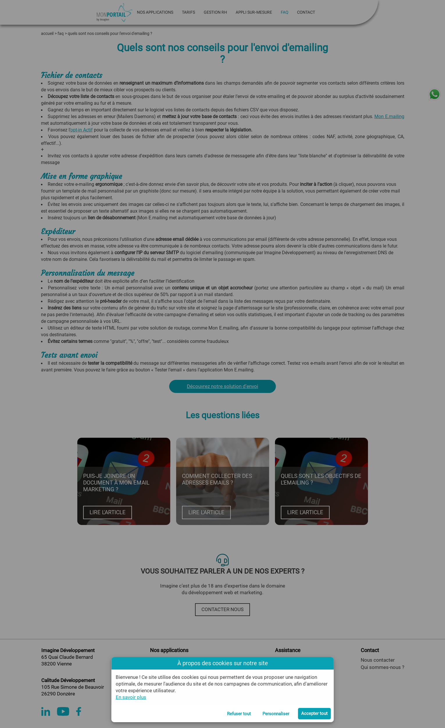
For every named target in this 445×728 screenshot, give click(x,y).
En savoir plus (131, 697)
